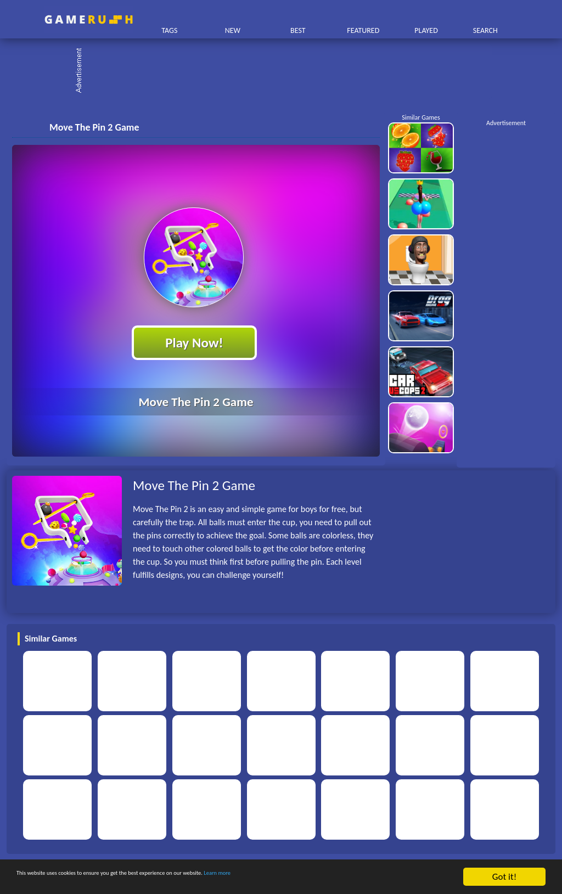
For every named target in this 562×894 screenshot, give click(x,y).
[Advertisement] (286, 71)
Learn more (342, 878)
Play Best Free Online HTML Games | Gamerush (88, 19)
